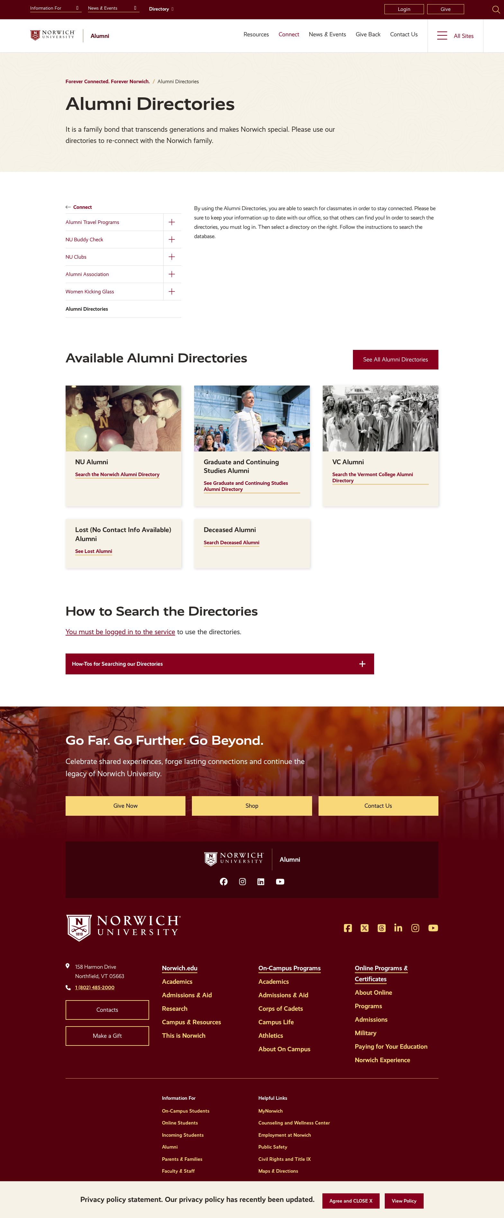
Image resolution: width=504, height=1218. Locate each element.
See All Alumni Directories (395, 359)
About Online (373, 992)
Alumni (170, 1147)
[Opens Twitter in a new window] (365, 928)
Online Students (180, 1123)
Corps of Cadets (280, 1008)
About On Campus (284, 1049)
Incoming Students (183, 1135)
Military (366, 1033)
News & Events (327, 34)
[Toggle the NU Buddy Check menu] (172, 239)
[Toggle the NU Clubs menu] (172, 256)
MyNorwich (270, 1111)
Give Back (368, 34)
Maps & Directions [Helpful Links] (278, 1171)
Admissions (371, 1019)
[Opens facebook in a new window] (224, 881)
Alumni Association (87, 274)
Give (446, 9)
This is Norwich (184, 1035)
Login (404, 9)
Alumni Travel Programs (92, 222)
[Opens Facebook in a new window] (348, 928)
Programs (368, 1006)
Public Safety (272, 1147)
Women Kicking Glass (90, 292)
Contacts (107, 1010)
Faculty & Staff (178, 1171)
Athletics (270, 1035)
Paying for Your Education (391, 1046)
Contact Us (404, 34)
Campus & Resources (191, 1022)
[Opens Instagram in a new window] (242, 881)
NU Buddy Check (84, 239)
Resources (256, 34)
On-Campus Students (186, 1111)
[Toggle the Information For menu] (76, 7)
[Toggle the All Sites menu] (455, 35)
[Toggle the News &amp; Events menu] (134, 7)
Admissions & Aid (187, 995)
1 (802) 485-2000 (94, 987)
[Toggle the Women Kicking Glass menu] (172, 291)
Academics (177, 981)
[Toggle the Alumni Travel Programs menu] (172, 222)
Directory (159, 9)
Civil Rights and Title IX (284, 1159)
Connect (289, 34)
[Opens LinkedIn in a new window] (260, 881)
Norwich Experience (382, 1060)
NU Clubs (76, 257)
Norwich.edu (179, 968)
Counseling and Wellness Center (294, 1123)
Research (175, 1008)
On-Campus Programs (289, 968)
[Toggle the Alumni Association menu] (172, 274)
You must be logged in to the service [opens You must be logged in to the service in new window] (120, 632)
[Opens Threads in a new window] (382, 928)
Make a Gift (107, 1036)
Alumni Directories (87, 309)
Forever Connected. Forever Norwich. (108, 81)
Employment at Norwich (284, 1135)
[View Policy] (404, 1201)
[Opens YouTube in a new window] (280, 881)
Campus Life (276, 1022)
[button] (351, 1201)
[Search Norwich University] (496, 9)
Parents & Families (182, 1159)
